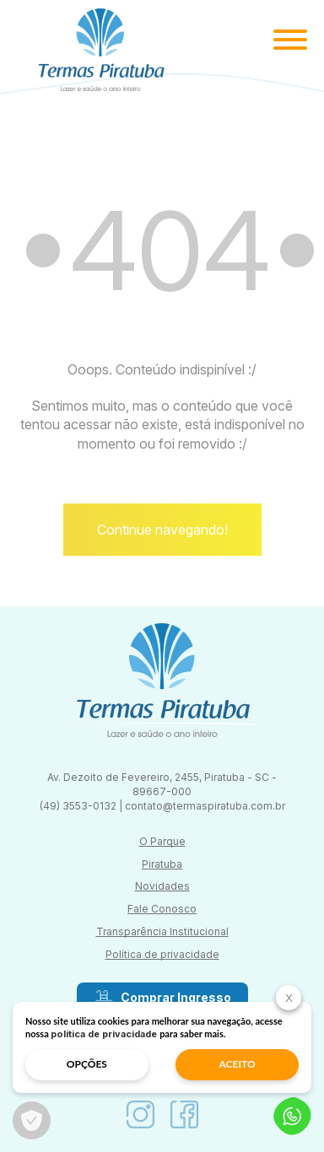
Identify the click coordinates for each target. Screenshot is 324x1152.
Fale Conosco (162, 908)
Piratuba (162, 864)
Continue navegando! (162, 529)
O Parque (162, 841)
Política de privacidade (162, 954)
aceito (237, 1064)
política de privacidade (104, 1034)
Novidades (162, 886)
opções (87, 1064)
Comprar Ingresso (162, 998)
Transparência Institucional (162, 931)
